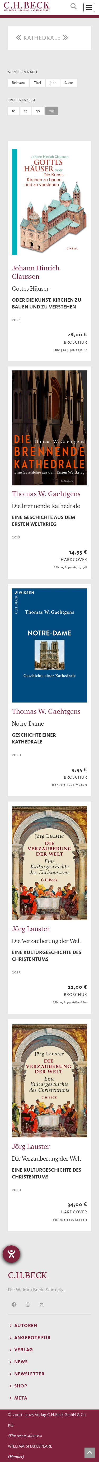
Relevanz (18, 83)
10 (13, 111)
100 (51, 111)
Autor (68, 83)
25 (25, 111)
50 (38, 111)
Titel (37, 83)
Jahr (53, 83)
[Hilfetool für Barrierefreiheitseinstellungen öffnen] (11, 1254)
